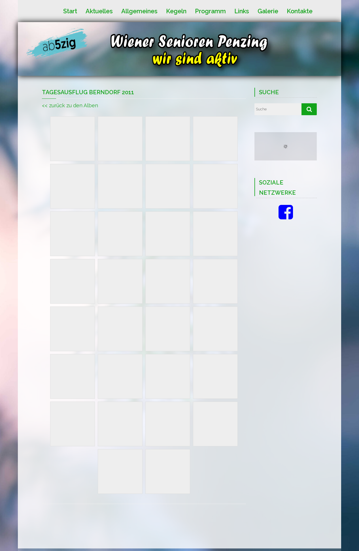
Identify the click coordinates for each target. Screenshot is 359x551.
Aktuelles (99, 11)
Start (70, 11)
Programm (210, 11)
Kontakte (300, 11)
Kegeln (176, 11)
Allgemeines (139, 11)
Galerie (268, 11)
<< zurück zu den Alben (70, 105)
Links (241, 11)
